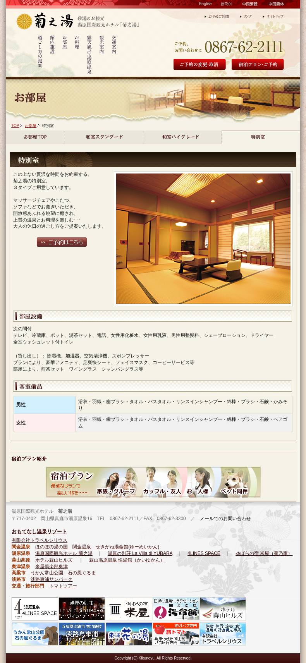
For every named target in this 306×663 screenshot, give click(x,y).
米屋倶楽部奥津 (51, 566)
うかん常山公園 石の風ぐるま (63, 572)
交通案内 (114, 55)
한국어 (226, 5)
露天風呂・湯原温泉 (89, 55)
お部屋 (64, 55)
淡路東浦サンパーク (51, 579)
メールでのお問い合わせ (223, 518)
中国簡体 (276, 5)
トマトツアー (63, 586)
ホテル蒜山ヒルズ (53, 560)
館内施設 (52, 55)
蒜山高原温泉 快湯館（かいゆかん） (127, 560)
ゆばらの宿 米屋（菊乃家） (264, 553)
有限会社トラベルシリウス (39, 540)
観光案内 (102, 55)
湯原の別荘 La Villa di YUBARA (140, 553)
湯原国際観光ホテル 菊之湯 (63, 553)
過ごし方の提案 (40, 55)
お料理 (77, 55)
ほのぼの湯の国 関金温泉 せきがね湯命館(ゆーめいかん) (97, 547)
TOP (15, 126)
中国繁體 (250, 5)
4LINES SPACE (203, 553)
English (204, 5)
